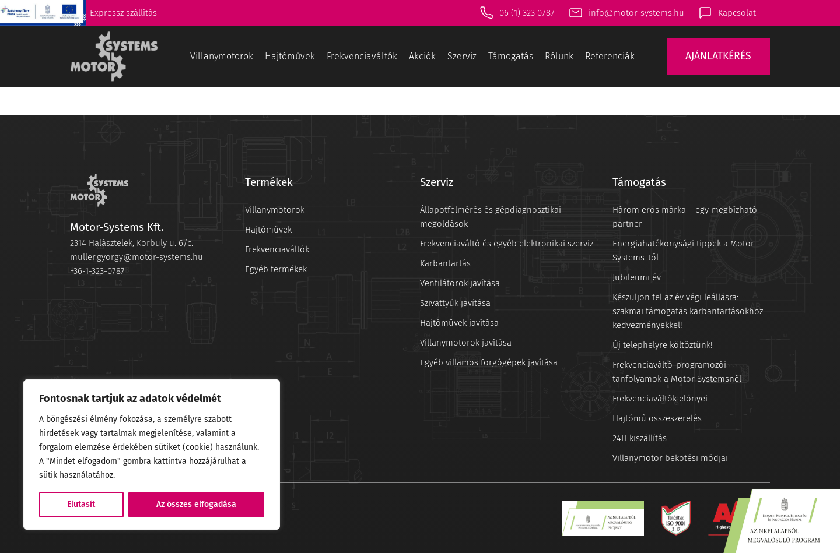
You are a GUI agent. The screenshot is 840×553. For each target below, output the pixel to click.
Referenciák (610, 56)
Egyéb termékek (276, 269)
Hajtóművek (290, 56)
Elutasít (81, 504)
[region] (151, 454)
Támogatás (510, 56)
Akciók (422, 56)
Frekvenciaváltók (362, 56)
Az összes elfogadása (196, 504)
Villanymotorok (221, 56)
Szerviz (462, 56)
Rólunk (559, 56)
